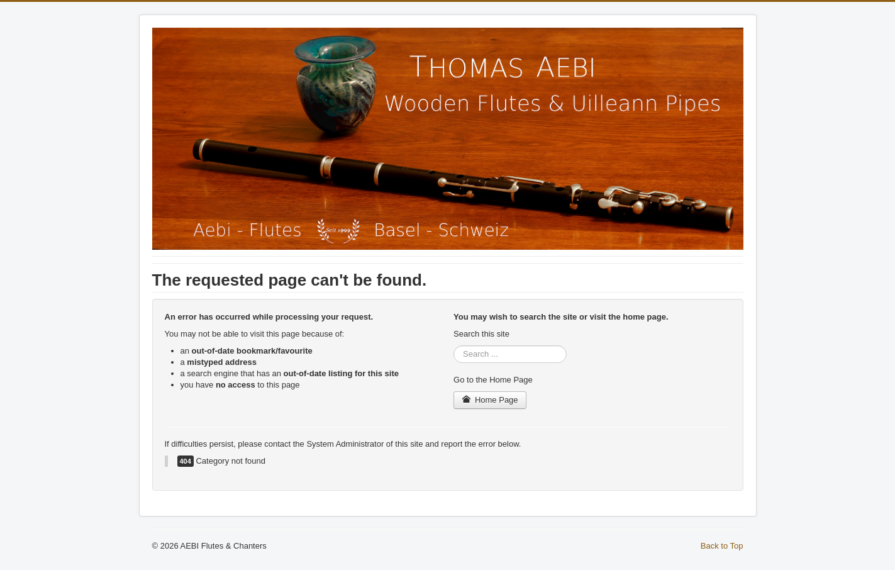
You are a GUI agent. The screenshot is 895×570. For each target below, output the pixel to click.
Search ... (453, 345)
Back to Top (722, 545)
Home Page (490, 400)
